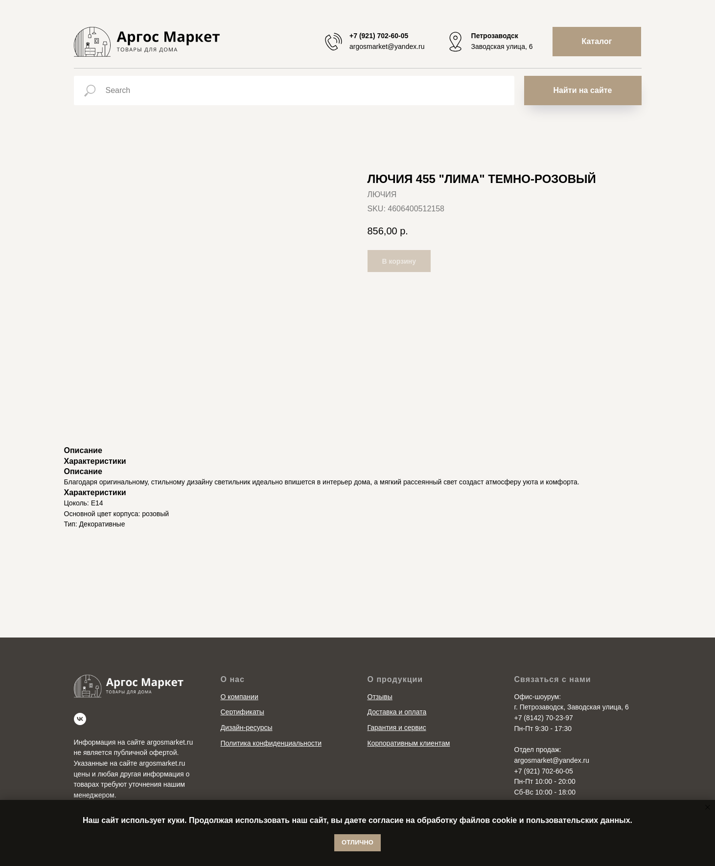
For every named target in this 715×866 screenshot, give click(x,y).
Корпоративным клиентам (409, 743)
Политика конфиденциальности (271, 743)
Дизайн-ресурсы (247, 727)
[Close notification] (708, 807)
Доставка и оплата (397, 712)
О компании (239, 697)
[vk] (80, 719)
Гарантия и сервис (397, 727)
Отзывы (380, 697)
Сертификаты (242, 712)
